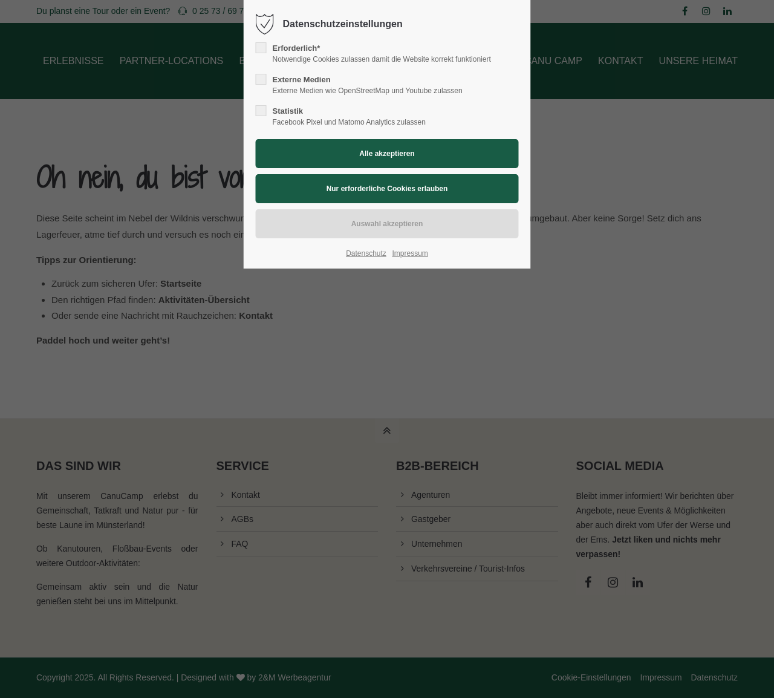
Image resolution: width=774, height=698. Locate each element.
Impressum (410, 253)
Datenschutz (366, 253)
